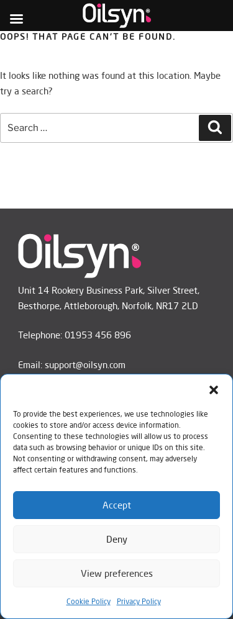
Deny (116, 539)
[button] (214, 390)
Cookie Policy (88, 601)
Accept (117, 505)
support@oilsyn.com (85, 365)
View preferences (117, 573)
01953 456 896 (98, 335)
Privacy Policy (139, 601)
